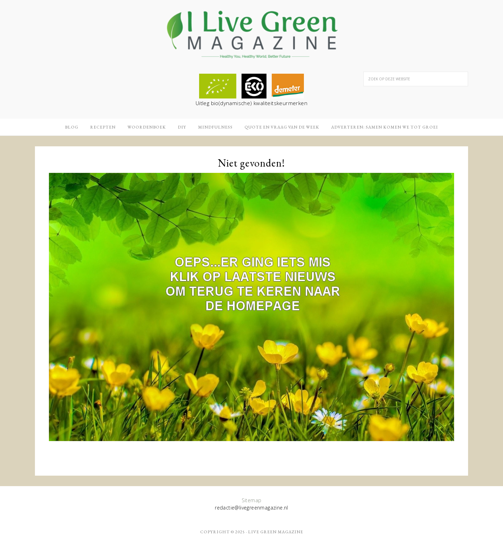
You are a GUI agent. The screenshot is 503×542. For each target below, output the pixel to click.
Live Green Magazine (275, 532)
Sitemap (252, 500)
